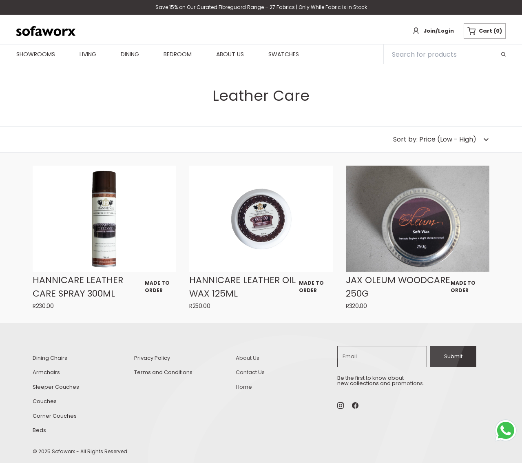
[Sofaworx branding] (45, 31)
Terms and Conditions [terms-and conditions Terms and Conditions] (163, 372)
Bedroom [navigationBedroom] (178, 54)
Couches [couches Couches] (45, 401)
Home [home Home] (244, 387)
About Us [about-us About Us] (247, 358)
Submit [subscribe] (453, 356)
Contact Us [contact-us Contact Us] (250, 372)
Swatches (283, 54)
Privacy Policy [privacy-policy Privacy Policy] (152, 358)
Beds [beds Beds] (39, 430)
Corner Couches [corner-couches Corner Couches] (55, 416)
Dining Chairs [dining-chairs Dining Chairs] (50, 358)
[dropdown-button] (441, 139)
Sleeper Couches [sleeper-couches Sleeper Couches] (56, 387)
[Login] (433, 31)
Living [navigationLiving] (88, 54)
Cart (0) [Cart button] (484, 31)
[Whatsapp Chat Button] (507, 432)
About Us (230, 54)
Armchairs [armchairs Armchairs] (46, 372)
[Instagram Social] (340, 405)
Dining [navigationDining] (130, 54)
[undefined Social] (355, 405)
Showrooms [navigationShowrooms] (35, 54)
